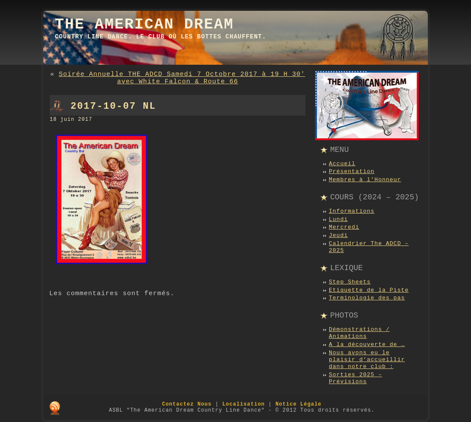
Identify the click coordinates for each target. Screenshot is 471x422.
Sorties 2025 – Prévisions (355, 378)
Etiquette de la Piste (369, 290)
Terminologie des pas (367, 298)
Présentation (352, 171)
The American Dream (144, 24)
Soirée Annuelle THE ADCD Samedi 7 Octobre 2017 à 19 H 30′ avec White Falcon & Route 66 (182, 78)
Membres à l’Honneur (365, 179)
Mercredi (344, 227)
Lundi (338, 219)
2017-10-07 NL (113, 106)
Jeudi (338, 235)
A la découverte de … (367, 344)
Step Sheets (350, 282)
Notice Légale (298, 404)
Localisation (243, 404)
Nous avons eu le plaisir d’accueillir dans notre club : (367, 360)
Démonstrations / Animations (359, 333)
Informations (352, 211)
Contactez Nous (187, 404)
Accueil (342, 164)
